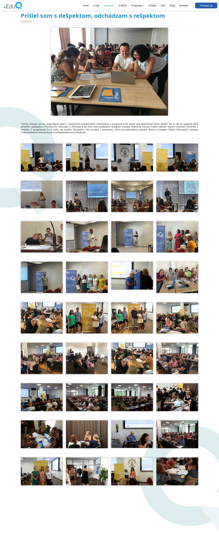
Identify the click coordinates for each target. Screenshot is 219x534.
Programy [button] (136, 5)
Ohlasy (152, 5)
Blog (172, 5)
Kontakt (183, 5)
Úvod (85, 5)
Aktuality (109, 5)
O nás (96, 5)
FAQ (163, 5)
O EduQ (122, 5)
